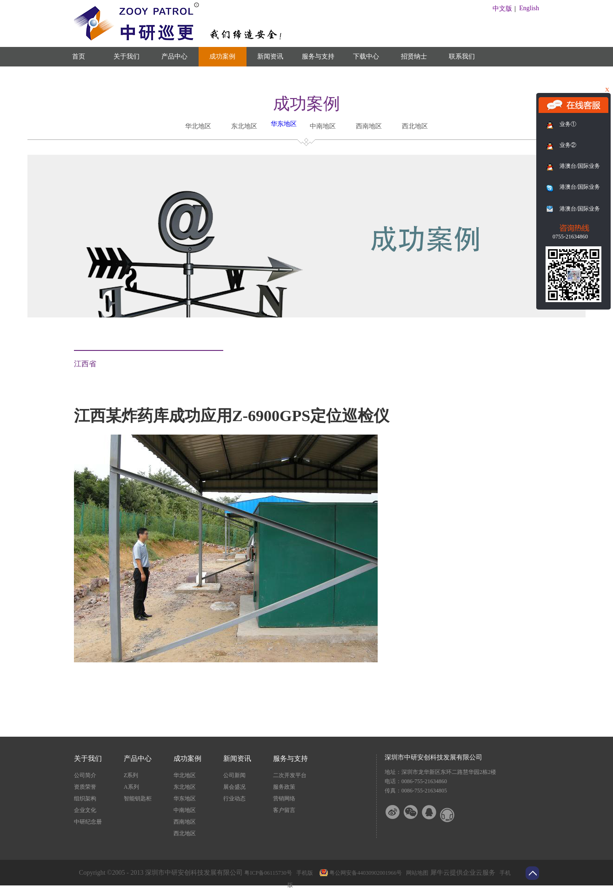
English (529, 8)
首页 (78, 56)
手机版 (303, 873)
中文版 (502, 8)
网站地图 (415, 873)
